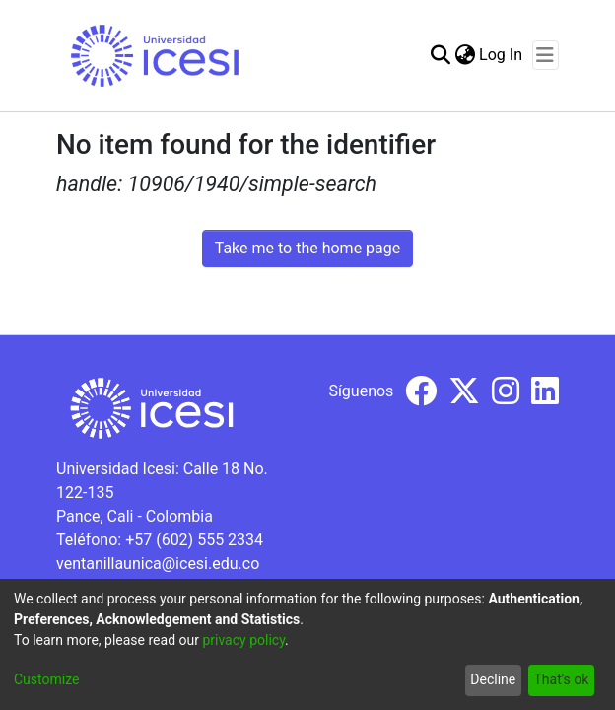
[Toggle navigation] (545, 55)
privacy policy (243, 640)
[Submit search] (440, 55)
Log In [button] (501, 54)
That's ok (560, 679)
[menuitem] (464, 55)
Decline (492, 679)
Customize (46, 679)
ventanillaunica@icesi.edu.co (157, 563)
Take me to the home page (308, 248)
